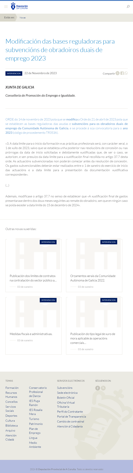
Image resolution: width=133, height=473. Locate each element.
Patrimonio (36, 424)
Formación (12, 387)
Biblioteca (11, 425)
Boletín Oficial (65, 397)
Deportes (11, 415)
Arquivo (10, 430)
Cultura (10, 420)
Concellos (11, 401)
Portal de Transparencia (71, 416)
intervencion (14, 73)
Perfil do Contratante (70, 411)
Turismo (34, 419)
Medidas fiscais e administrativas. (31, 334)
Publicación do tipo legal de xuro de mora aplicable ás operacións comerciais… (92, 338)
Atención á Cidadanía (70, 426)
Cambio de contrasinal (70, 421)
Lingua (33, 437)
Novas (23, 17)
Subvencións (64, 387)
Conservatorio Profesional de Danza (38, 392)
